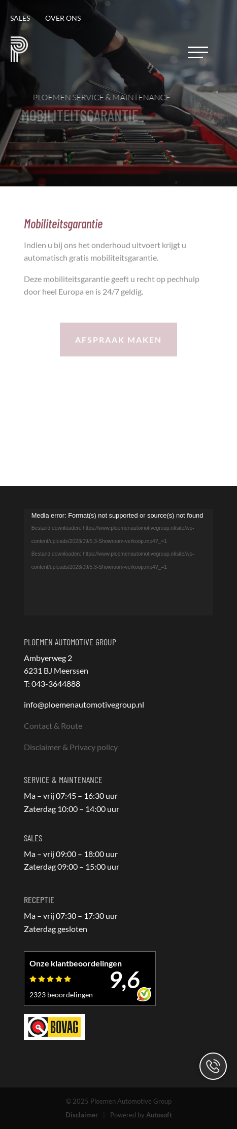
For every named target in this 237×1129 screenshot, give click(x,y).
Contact (213, 1066)
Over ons (63, 18)
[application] (119, 562)
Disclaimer (81, 1115)
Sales (20, 18)
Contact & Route (53, 725)
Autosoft (159, 1115)
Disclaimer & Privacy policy (71, 747)
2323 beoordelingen (61, 994)
